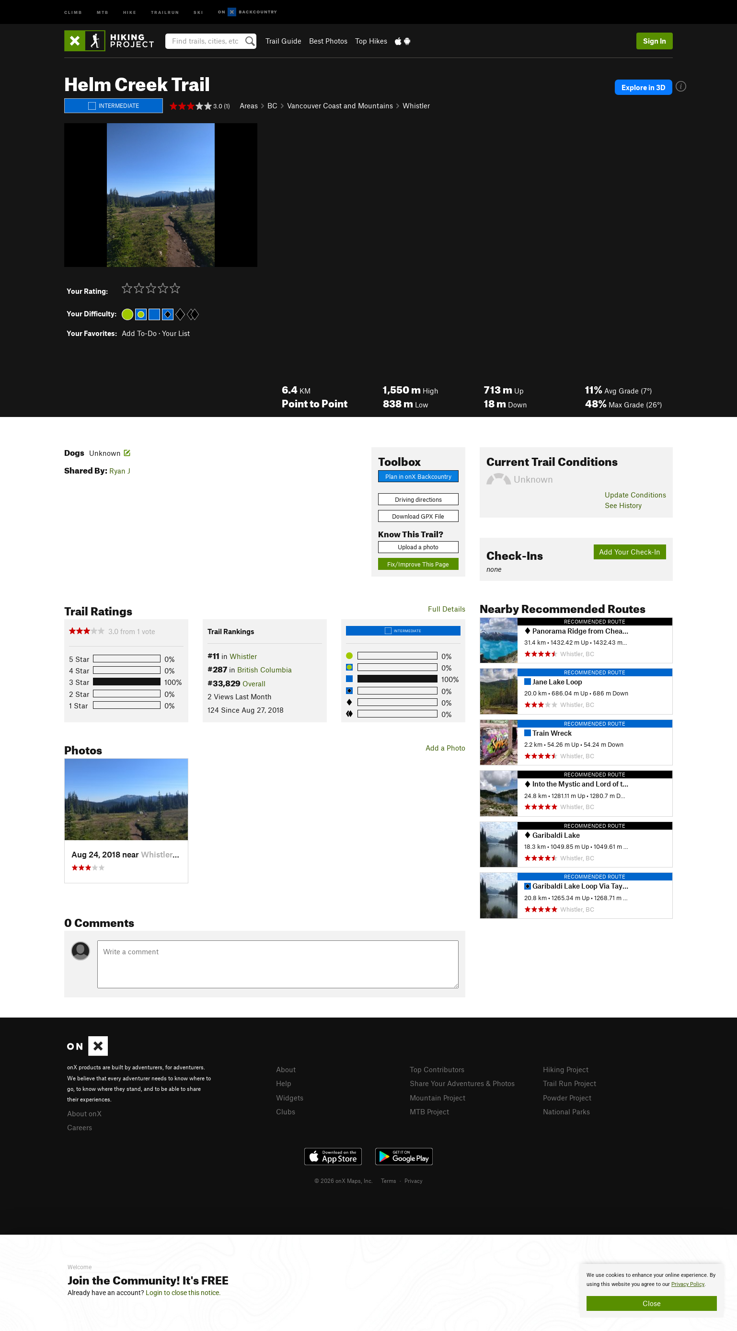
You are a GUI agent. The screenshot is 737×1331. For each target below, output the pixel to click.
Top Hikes (371, 40)
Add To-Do (139, 333)
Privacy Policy (687, 1284)
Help (283, 1083)
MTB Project (429, 1111)
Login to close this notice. (183, 1292)
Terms (388, 1180)
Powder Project (567, 1097)
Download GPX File (418, 516)
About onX (84, 1113)
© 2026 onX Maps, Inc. (343, 1180)
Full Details (446, 608)
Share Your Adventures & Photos (462, 1083)
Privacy (413, 1180)
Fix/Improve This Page (418, 564)
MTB (103, 12)
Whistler (416, 105)
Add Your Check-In (629, 551)
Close (652, 1303)
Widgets (289, 1097)
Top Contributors (437, 1069)
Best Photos (328, 40)
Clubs (285, 1111)
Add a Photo (445, 747)
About (286, 1069)
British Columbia (264, 669)
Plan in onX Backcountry (418, 476)
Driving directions (418, 499)
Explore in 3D (644, 87)
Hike (130, 12)
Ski (199, 12)
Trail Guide (283, 40)
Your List (176, 333)
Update (635, 494)
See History (623, 505)
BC (272, 105)
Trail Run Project (569, 1083)
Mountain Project (437, 1097)
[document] (652, 1291)
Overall (253, 683)
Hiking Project (565, 1069)
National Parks (566, 1111)
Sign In (654, 40)
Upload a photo (418, 547)
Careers (79, 1127)
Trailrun (165, 12)
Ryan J (119, 470)
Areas (249, 105)
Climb (73, 12)
